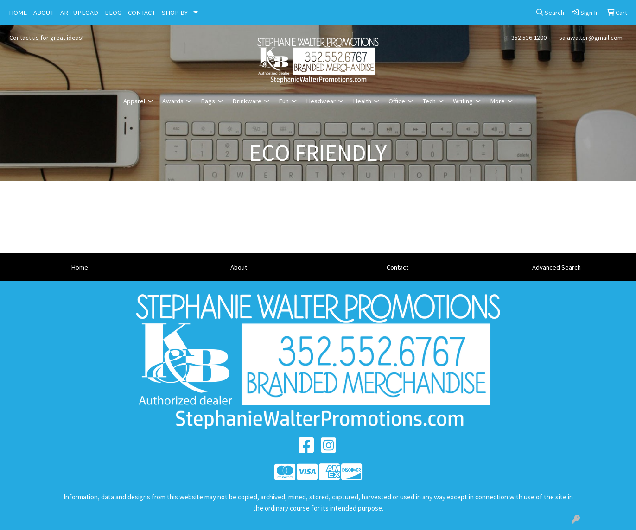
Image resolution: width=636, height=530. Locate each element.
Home (79, 267)
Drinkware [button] (246, 101)
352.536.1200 (529, 37)
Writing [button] (463, 101)
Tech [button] (429, 101)
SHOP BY (175, 12)
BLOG (113, 12)
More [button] (497, 101)
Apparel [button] (134, 101)
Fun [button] (284, 101)
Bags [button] (208, 101)
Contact (397, 267)
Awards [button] (173, 101)
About (238, 267)
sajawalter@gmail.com (591, 37)
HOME (18, 12)
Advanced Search (556, 267)
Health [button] (362, 101)
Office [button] (396, 101)
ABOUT (43, 12)
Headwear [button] (321, 101)
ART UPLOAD (79, 12)
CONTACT (141, 12)
